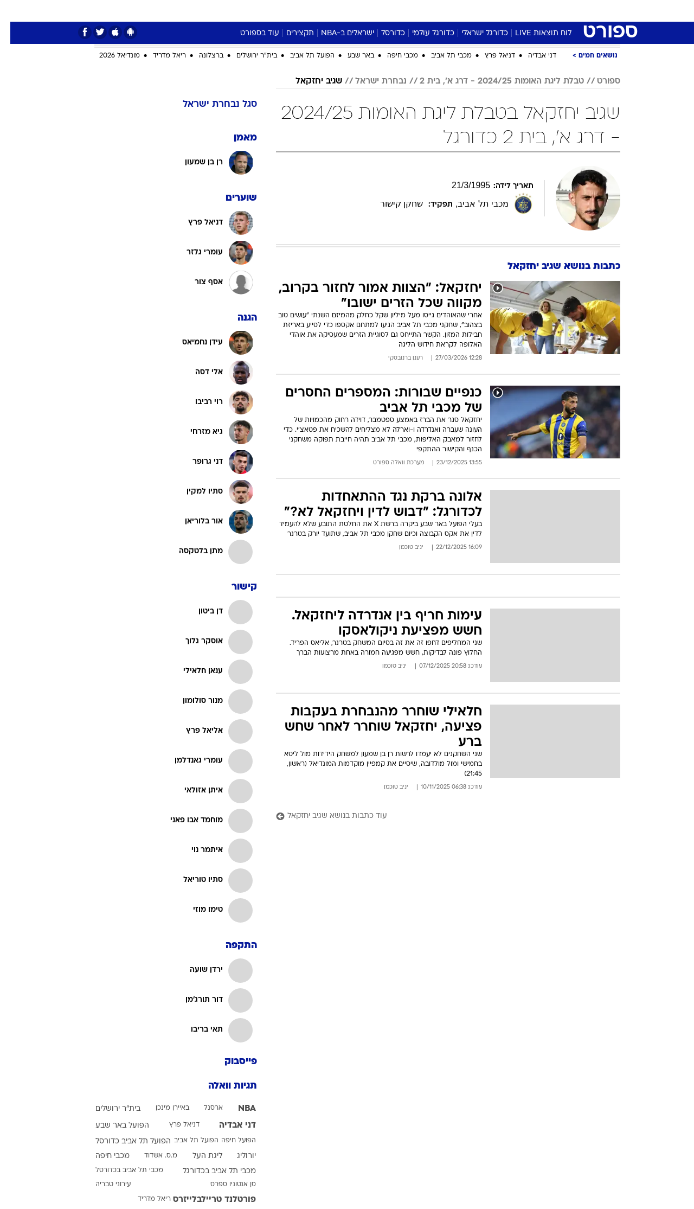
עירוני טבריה (102, 1184)
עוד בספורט (249, 33)
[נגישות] (15, 11)
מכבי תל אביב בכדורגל (209, 1171)
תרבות (466, 11)
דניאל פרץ (489, 56)
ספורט (502, 11)
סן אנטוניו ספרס (223, 1184)
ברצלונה (201, 56)
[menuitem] (532, 11)
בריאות (340, 11)
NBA (237, 1108)
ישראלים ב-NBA (337, 33)
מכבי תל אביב (441, 56)
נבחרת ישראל (370, 81)
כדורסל (383, 33)
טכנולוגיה (263, 11)
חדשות (538, 11)
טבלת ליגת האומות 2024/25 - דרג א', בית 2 (491, 81)
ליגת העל (197, 1156)
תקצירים (290, 33)
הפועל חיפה (228, 1140)
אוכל (374, 11)
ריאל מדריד (159, 56)
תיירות (303, 11)
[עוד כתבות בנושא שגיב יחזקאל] (438, 816)
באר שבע (350, 56)
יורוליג (236, 1156)
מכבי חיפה (392, 56)
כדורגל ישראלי (474, 33)
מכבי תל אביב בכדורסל (119, 1170)
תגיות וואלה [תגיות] (222, 1086)
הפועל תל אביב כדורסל (122, 1141)
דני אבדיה (532, 56)
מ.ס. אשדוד (150, 1156)
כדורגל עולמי (423, 33)
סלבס (432, 11)
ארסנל (203, 1108)
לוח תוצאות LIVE (533, 33)
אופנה (223, 11)
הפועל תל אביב (302, 56)
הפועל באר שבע (112, 1125)
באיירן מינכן (162, 1108)
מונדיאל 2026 (109, 56)
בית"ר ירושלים (246, 56)
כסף (402, 11)
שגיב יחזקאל (308, 81)
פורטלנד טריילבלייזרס (204, 1199)
